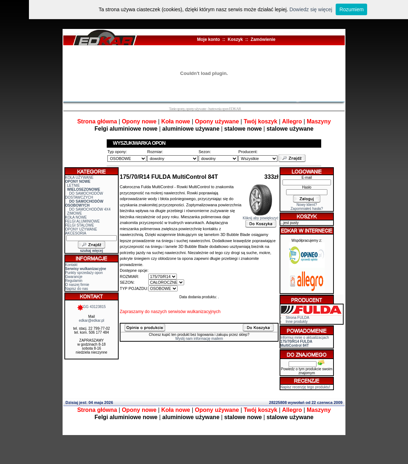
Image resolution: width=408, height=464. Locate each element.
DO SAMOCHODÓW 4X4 (89, 209)
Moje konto (208, 39)
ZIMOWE (74, 213)
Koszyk (235, 39)
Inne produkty (297, 322)
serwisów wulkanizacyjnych (194, 311)
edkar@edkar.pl (91, 320)
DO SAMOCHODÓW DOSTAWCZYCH (84, 195)
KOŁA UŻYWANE (79, 178)
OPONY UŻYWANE (81, 229)
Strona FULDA (297, 318)
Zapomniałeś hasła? (306, 209)
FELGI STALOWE (79, 225)
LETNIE (73, 185)
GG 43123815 (91, 307)
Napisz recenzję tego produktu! (305, 387)
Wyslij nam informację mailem (199, 339)
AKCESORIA (75, 233)
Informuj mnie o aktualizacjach (304, 341)
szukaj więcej (91, 251)
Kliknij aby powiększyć (261, 216)
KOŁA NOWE (76, 217)
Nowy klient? (307, 205)
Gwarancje (73, 277)
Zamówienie (263, 39)
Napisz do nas (76, 289)
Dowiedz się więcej (310, 9)
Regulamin (73, 281)
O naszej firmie (77, 285)
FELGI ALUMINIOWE (82, 221)
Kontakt (71, 265)
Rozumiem (351, 9)
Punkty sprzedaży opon (84, 273)
